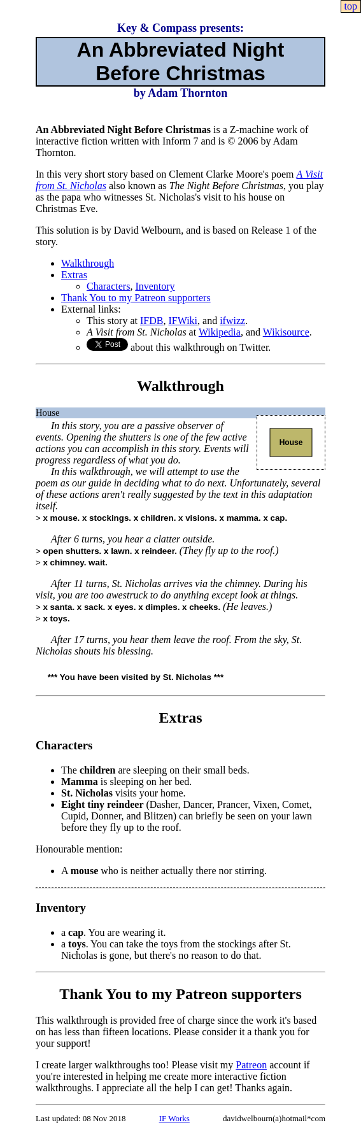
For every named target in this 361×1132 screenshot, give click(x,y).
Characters (108, 286)
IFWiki (182, 320)
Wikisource (286, 332)
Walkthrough (87, 263)
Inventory (154, 286)
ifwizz (232, 320)
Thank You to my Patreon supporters (136, 297)
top (350, 6)
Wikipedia (220, 332)
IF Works (174, 1118)
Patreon (251, 1064)
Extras (74, 274)
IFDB (151, 320)
